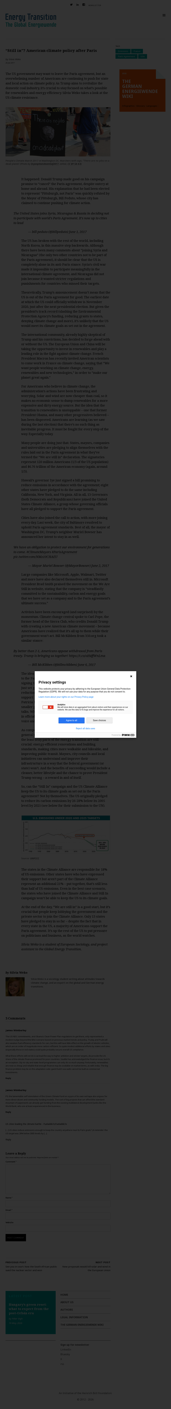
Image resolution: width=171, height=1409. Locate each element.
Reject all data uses (85, 728)
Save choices (99, 720)
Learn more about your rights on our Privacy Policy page (66, 697)
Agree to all (71, 720)
